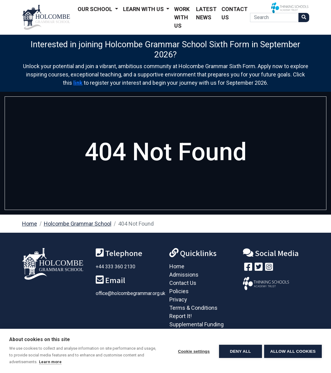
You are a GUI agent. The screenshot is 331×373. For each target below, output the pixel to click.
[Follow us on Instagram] (269, 268)
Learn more (50, 361)
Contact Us (234, 13)
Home (29, 223)
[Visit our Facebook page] (248, 268)
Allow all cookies (293, 351)
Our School (96, 9)
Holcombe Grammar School (77, 223)
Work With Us (182, 17)
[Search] (274, 17)
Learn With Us (144, 9)
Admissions (183, 274)
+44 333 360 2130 (115, 267)
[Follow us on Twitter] (259, 268)
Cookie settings (193, 351)
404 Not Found (136, 223)
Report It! (180, 316)
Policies (179, 291)
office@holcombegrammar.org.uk (130, 293)
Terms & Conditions (193, 308)
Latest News (206, 13)
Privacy (178, 299)
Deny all (239, 351)
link (78, 83)
